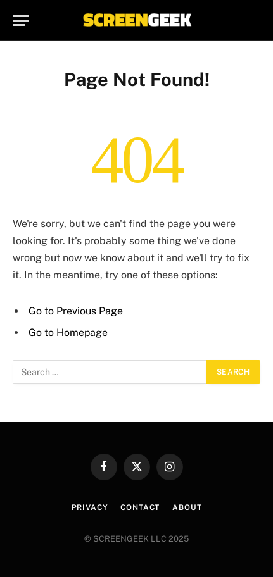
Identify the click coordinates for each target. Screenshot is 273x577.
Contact (140, 507)
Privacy (90, 507)
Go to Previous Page (76, 311)
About (186, 507)
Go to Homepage (68, 332)
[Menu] (21, 20)
